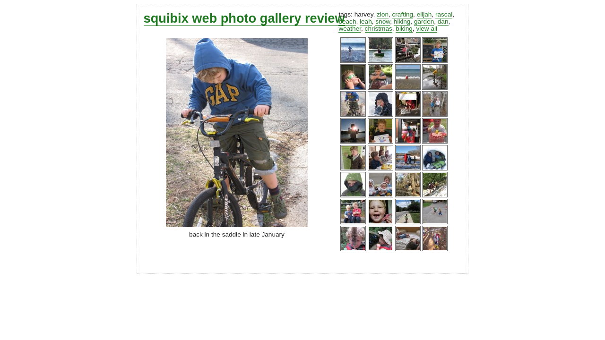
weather (349, 28)
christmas (378, 28)
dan (443, 21)
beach (347, 21)
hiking (402, 21)
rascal (443, 14)
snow (382, 21)
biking (404, 28)
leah (366, 21)
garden (424, 21)
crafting (403, 14)
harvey (363, 14)
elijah (424, 14)
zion (383, 14)
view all (426, 28)
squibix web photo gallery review (244, 18)
